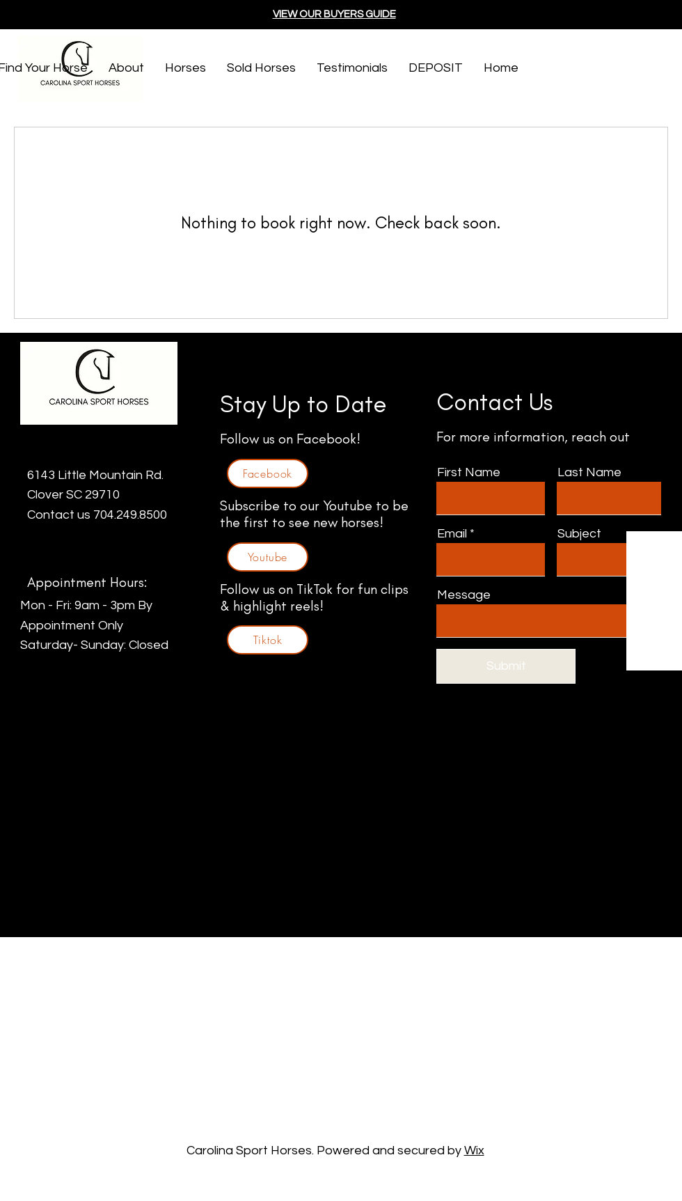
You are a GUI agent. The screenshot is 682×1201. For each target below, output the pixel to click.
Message (464, 595)
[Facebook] (267, 473)
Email (452, 534)
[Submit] (506, 666)
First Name (468, 472)
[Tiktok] (267, 639)
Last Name (589, 472)
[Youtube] (267, 557)
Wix (474, 1150)
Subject (579, 534)
